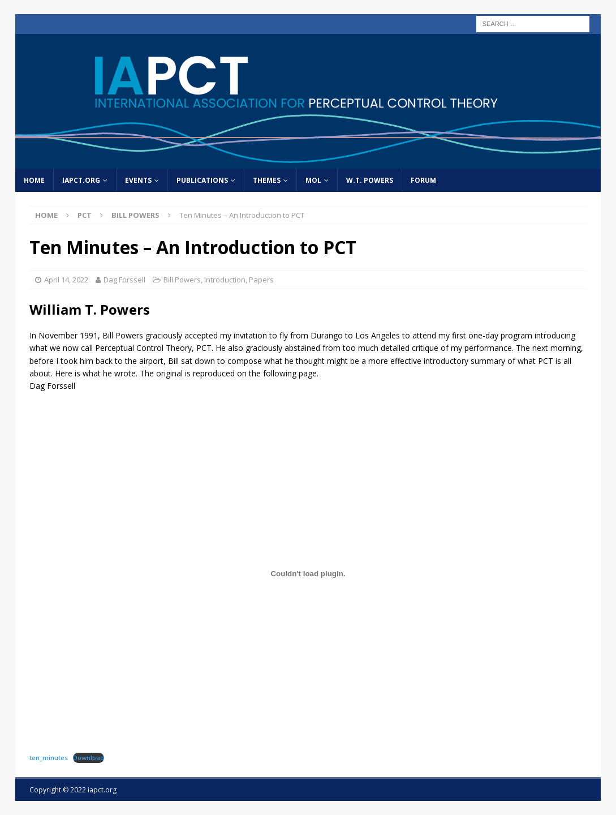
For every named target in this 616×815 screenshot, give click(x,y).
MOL (313, 180)
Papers (261, 279)
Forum (423, 180)
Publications (202, 180)
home (34, 180)
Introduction (224, 279)
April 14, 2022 (66, 279)
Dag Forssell (124, 279)
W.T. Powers (369, 180)
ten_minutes (48, 757)
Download (88, 757)
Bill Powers (182, 279)
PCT (84, 215)
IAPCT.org (81, 180)
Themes (267, 180)
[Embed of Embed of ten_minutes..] (308, 574)
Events (138, 180)
